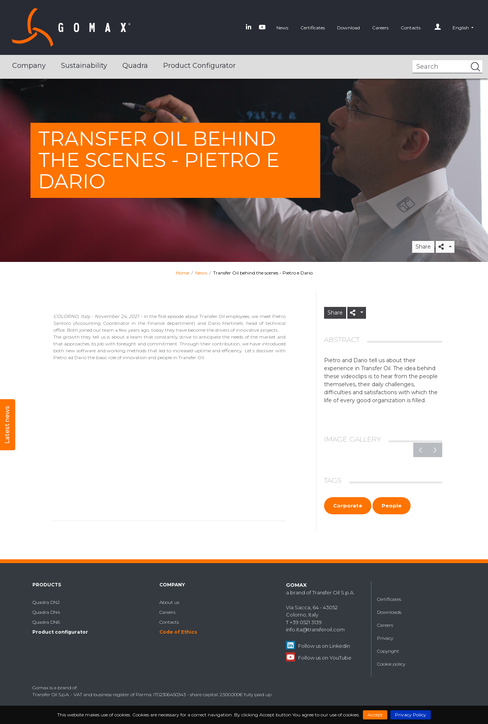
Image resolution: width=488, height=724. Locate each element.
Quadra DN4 (46, 612)
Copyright (388, 651)
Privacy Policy (410, 715)
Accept (375, 715)
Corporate (347, 505)
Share (423, 246)
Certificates (312, 28)
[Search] (447, 66)
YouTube (340, 658)
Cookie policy (391, 664)
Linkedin (339, 646)
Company (29, 65)
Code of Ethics (178, 632)
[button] (463, 28)
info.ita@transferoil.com (315, 629)
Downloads (389, 612)
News (282, 28)
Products (46, 585)
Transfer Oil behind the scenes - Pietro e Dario (263, 273)
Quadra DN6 (46, 622)
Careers (380, 28)
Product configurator (199, 65)
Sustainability (84, 65)
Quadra (135, 65)
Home (182, 273)
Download (348, 28)
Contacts (411, 28)
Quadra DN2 (46, 602)
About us (169, 602)
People (391, 505)
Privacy (385, 638)
